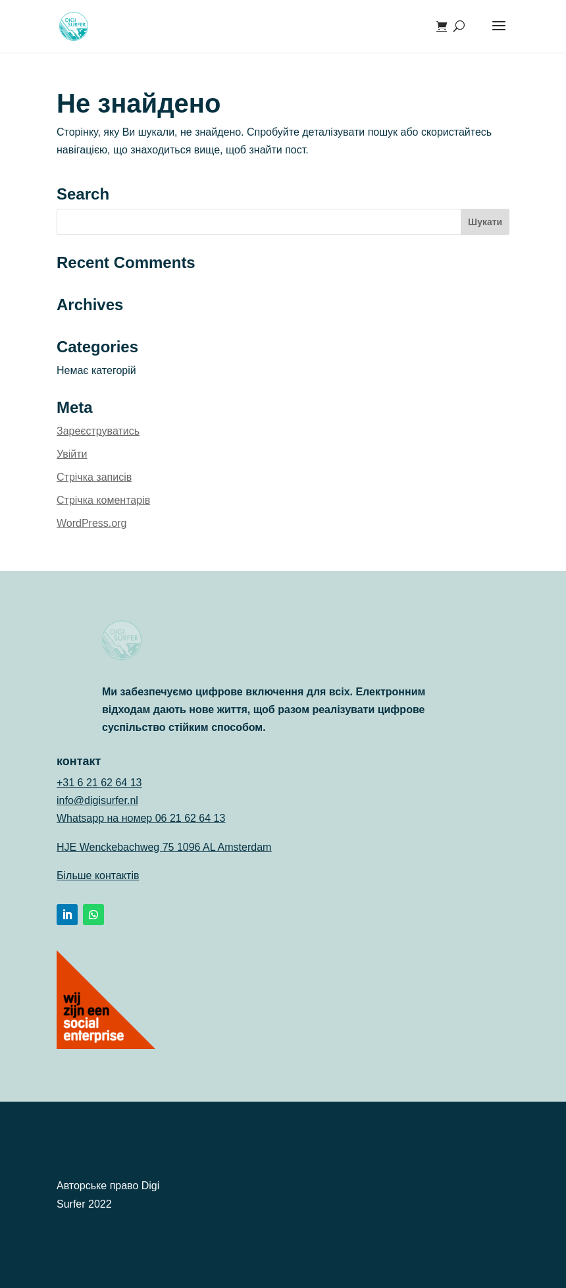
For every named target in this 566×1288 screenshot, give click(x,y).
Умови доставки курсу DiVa (441, 1241)
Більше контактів (98, 875)
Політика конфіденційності (281, 1130)
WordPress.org (91, 523)
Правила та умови (101, 1241)
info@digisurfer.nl (97, 800)
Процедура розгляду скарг (439, 1130)
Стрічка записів (94, 477)
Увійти (72, 454)
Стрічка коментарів (103, 500)
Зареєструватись (98, 431)
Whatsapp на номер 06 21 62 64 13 (141, 818)
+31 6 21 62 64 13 (99, 782)
